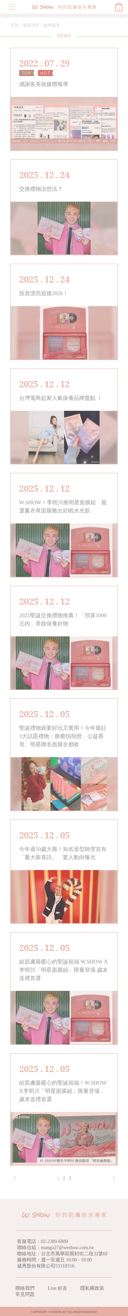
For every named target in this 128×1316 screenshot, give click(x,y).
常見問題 (24, 1294)
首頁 (14, 25)
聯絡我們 (24, 1288)
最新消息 (31, 25)
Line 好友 (57, 1288)
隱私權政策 (92, 1288)
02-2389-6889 (54, 1241)
